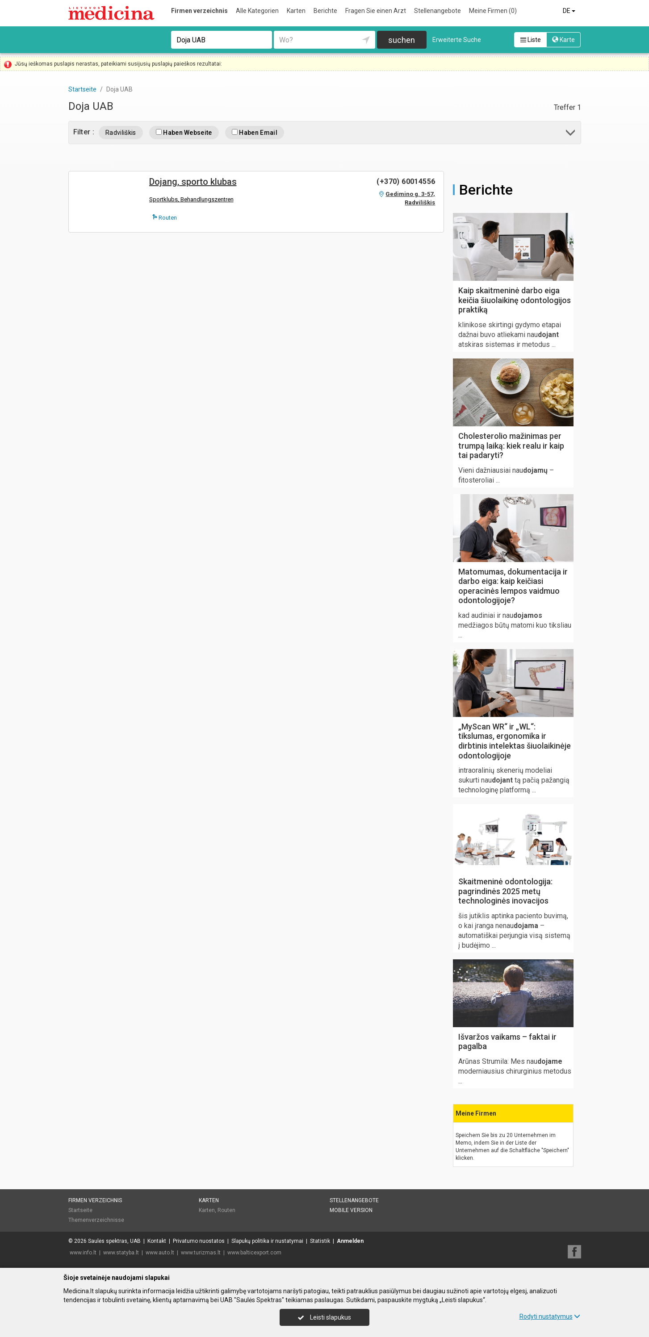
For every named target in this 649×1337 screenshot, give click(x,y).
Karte (563, 39)
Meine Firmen (493, 10)
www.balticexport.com (254, 1253)
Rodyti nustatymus (549, 1316)
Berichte (325, 10)
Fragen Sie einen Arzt (375, 10)
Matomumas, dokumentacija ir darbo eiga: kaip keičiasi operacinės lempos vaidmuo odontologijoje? (513, 586)
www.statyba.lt (121, 1253)
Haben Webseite (184, 132)
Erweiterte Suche (456, 39)
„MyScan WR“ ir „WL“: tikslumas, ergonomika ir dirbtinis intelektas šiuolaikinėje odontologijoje (514, 741)
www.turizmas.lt (201, 1253)
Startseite (80, 1210)
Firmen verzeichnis (199, 10)
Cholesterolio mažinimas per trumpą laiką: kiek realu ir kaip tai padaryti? (511, 445)
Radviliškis (120, 132)
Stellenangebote (437, 10)
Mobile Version (351, 1210)
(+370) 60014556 (406, 181)
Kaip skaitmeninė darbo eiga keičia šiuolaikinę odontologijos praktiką (514, 300)
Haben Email (254, 132)
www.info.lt (83, 1253)
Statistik (320, 1241)
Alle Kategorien (257, 10)
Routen (164, 217)
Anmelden (350, 1241)
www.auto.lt (160, 1253)
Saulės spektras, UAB (114, 1241)
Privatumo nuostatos (199, 1241)
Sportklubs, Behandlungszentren (191, 199)
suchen (401, 40)
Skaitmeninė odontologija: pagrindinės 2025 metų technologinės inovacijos (505, 891)
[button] (571, 134)
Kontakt (156, 1241)
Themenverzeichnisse (96, 1220)
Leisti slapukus (324, 1317)
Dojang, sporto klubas (193, 181)
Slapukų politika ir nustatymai (267, 1241)
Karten (296, 10)
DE (570, 10)
